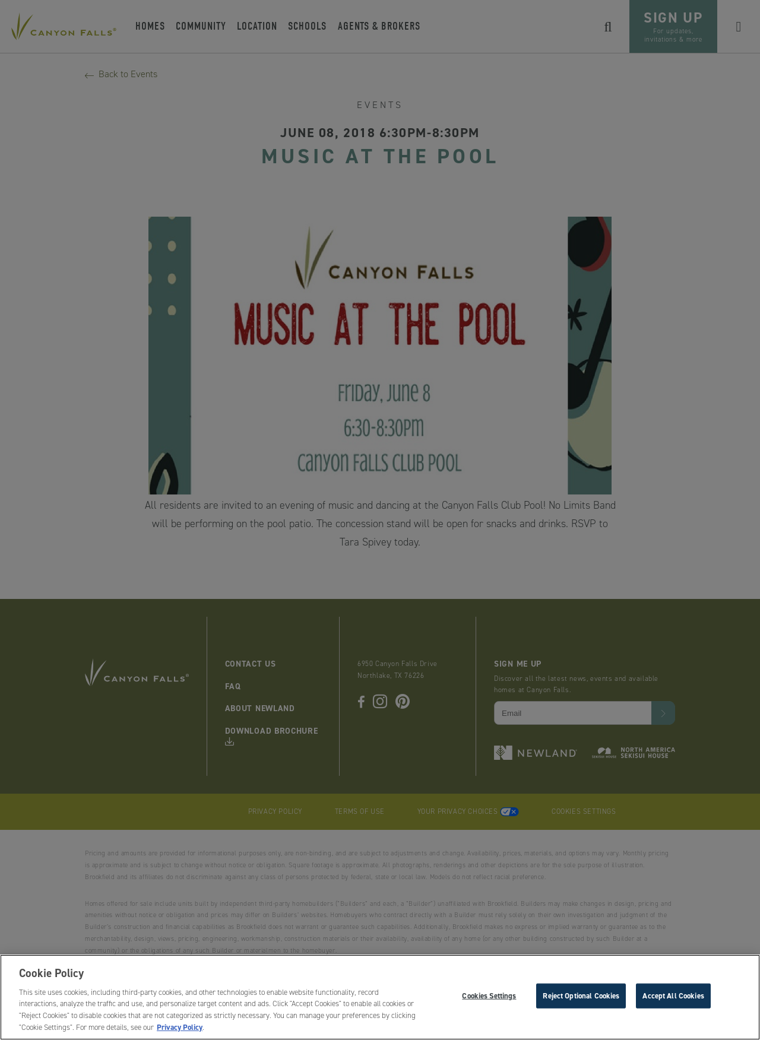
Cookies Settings (489, 997)
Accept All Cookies (673, 997)
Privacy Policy (179, 1029)
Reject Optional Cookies (581, 997)
